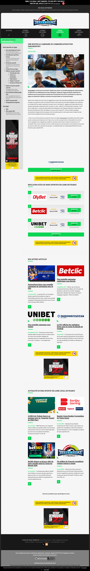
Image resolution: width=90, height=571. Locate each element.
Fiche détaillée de (56, 169)
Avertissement (39, 542)
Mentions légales (30, 542)
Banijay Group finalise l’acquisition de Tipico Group (70, 417)
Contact (63, 542)
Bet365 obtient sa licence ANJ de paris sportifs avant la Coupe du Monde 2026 (40, 463)
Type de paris (13, 79)
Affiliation (47, 542)
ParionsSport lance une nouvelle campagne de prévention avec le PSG (40, 286)
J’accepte (46, 569)
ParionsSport (31, 90)
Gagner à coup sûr (15, 81)
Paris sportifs (56, 234)
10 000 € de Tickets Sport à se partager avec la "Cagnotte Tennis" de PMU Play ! (41, 418)
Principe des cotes (15, 73)
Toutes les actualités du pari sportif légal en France (56, 494)
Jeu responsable (55, 542)
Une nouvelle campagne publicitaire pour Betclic (66, 280)
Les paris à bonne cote (16, 83)
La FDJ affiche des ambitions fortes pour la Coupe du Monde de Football (70, 327)
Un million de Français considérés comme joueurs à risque (70, 462)
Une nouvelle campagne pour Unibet (39, 326)
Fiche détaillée (74, 199)
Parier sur (74, 196)
